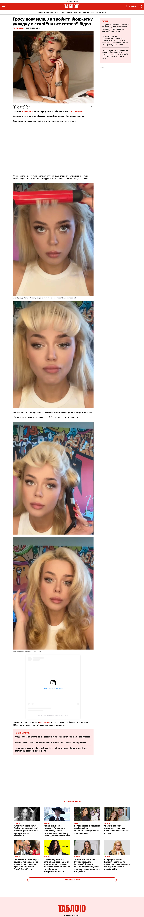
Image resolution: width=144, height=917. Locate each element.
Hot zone (90, 12)
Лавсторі (82, 12)
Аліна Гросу (27, 111)
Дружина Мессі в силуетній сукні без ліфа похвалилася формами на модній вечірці (87, 829)
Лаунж (105, 21)
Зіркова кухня (71, 12)
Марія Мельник (18, 28)
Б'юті (62, 12)
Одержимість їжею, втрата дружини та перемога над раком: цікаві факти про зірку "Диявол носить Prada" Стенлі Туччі (26, 864)
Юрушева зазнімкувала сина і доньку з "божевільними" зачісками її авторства (52, 737)
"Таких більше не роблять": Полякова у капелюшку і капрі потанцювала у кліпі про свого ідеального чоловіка (57, 831)
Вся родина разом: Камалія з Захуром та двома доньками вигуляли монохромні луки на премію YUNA (117, 864)
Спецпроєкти (101, 12)
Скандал (49, 12)
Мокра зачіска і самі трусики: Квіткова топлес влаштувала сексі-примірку (50, 742)
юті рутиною (77, 111)
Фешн (56, 12)
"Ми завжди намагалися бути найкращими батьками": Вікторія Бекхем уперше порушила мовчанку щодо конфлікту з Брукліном (87, 865)
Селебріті (41, 12)
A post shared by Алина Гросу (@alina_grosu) (53, 715)
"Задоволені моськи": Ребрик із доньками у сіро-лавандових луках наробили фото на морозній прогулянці (115, 28)
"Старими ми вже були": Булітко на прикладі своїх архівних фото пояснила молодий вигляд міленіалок (26, 831)
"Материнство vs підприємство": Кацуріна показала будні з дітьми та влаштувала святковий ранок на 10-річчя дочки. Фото (115, 40)
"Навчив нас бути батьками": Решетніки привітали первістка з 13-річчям (116, 829)
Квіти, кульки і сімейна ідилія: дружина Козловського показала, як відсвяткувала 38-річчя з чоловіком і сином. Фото (115, 54)
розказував (44, 722)
